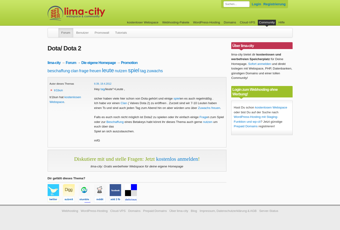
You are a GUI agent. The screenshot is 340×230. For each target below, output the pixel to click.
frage (84, 71)
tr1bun (58, 90)
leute (108, 70)
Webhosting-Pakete (175, 22)
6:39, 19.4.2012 (103, 83)
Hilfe (281, 22)
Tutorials (121, 32)
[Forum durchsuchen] (236, 4)
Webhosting (70, 211)
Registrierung (274, 4)
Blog (194, 211)
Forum (65, 32)
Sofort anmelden (259, 64)
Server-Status (268, 211)
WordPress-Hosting (206, 22)
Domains (230, 22)
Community (267, 22)
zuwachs (155, 71)
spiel (133, 70)
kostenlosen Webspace (271, 107)
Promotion (129, 63)
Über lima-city (178, 211)
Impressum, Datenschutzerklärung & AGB (228, 211)
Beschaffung (115, 122)
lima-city (54, 63)
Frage (203, 117)
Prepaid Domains (246, 126)
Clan (124, 103)
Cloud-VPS (247, 22)
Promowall (102, 32)
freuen (95, 71)
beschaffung (59, 71)
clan (74, 71)
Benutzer (82, 32)
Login (256, 4)
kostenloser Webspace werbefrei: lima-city (93, 13)
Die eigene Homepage (98, 63)
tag (143, 71)
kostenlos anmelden (177, 159)
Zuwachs (204, 108)
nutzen (121, 71)
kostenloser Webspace (142, 22)
